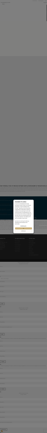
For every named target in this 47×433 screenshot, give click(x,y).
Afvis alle (23, 231)
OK (23, 228)
